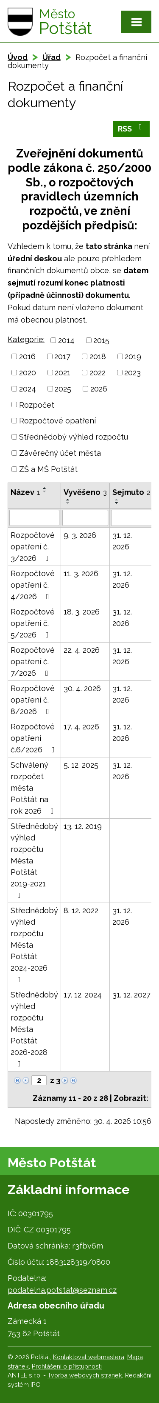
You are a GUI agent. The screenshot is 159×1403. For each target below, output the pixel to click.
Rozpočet (36, 404)
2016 (27, 356)
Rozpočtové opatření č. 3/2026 (33, 547)
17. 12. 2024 (83, 994)
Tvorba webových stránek (84, 1375)
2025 (63, 388)
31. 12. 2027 (131, 994)
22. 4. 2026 (82, 650)
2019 (133, 356)
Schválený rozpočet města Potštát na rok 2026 (34, 787)
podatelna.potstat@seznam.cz (62, 1290)
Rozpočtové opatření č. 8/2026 (33, 700)
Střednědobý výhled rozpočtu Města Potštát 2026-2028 (34, 1029)
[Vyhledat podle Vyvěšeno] (85, 518)
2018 (97, 356)
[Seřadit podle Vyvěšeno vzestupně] (68, 499)
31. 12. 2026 (122, 541)
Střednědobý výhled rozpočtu (73, 436)
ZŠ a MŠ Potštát (48, 469)
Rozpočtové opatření (57, 420)
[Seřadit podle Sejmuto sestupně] (117, 503)
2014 (66, 340)
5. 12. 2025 (81, 764)
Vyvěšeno (85, 492)
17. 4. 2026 (81, 726)
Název (25, 492)
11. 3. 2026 (81, 573)
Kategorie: (26, 339)
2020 (27, 372)
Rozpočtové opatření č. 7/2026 (33, 661)
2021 (62, 372)
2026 (98, 388)
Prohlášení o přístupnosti (67, 1366)
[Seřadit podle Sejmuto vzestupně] (117, 499)
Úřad (51, 57)
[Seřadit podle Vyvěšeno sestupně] (68, 503)
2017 (62, 356)
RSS (131, 128)
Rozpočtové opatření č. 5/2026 (33, 623)
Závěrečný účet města (60, 453)
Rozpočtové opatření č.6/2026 (34, 738)
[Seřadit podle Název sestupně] (45, 491)
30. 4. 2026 (82, 688)
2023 (132, 372)
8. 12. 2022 (81, 910)
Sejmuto (131, 492)
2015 (101, 340)
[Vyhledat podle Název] (34, 518)
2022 (97, 372)
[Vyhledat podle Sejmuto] (131, 518)
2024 (27, 388)
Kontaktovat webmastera (88, 1356)
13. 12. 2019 (83, 826)
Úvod (18, 57)
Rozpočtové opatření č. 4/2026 (33, 585)
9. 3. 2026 (80, 535)
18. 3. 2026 (82, 611)
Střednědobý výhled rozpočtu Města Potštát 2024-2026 (34, 944)
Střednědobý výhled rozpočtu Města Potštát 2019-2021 (34, 860)
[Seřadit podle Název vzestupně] (45, 488)
